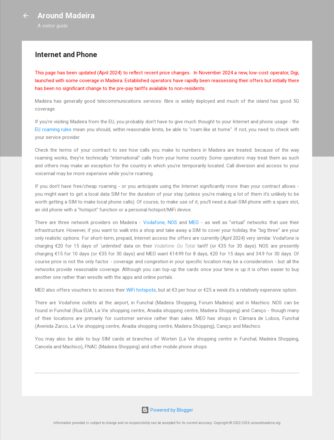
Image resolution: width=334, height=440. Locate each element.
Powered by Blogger (167, 410)
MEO (194, 222)
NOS (172, 222)
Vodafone (154, 222)
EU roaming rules (53, 129)
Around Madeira (66, 15)
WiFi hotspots (141, 290)
